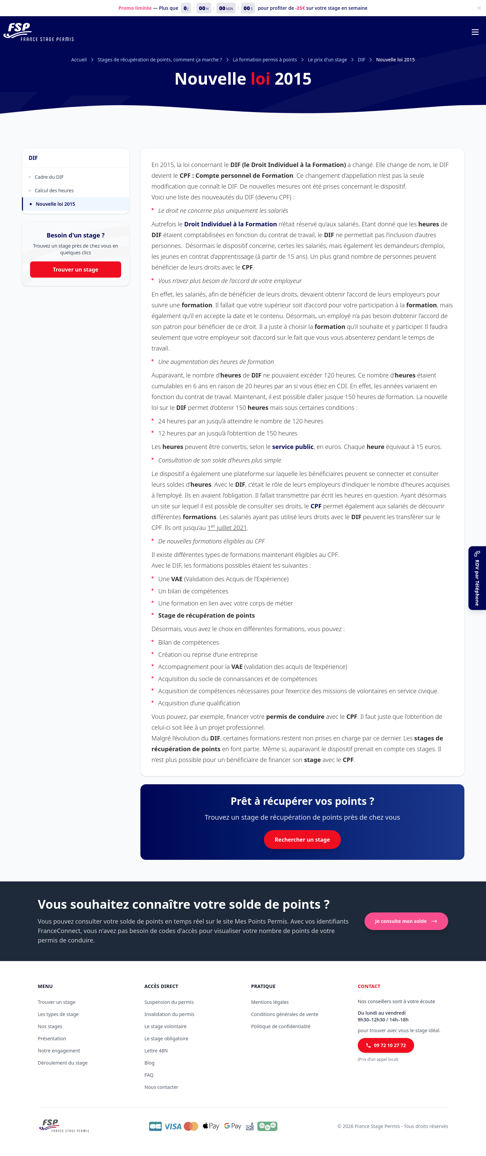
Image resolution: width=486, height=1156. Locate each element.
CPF (316, 506)
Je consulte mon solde (406, 921)
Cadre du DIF (46, 177)
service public (293, 447)
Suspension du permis (169, 1002)
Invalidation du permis (169, 1014)
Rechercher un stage (302, 839)
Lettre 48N (156, 1050)
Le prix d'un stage (327, 59)
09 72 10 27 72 (386, 1045)
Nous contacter (161, 1087)
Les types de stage (58, 1014)
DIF (361, 59)
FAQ (149, 1075)
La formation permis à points (265, 59)
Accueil (79, 59)
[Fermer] (479, 8)
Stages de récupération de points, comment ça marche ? (160, 59)
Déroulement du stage (63, 1063)
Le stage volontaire (165, 1026)
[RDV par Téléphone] (477, 578)
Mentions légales (270, 1002)
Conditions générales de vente (284, 1014)
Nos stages (50, 1026)
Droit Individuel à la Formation (230, 224)
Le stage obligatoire (166, 1038)
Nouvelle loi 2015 (52, 204)
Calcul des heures (51, 190)
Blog (149, 1063)
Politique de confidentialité (280, 1026)
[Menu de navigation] (475, 32)
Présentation (52, 1038)
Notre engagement (59, 1050)
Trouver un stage (76, 269)
